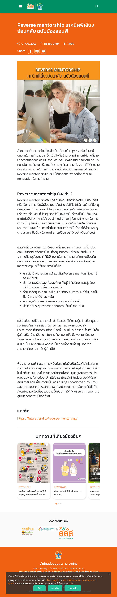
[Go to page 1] (56, 503)
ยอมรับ (55, 588)
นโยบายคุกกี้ (52, 580)
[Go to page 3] (60, 503)
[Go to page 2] (58, 503)
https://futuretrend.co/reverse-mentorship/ (47, 418)
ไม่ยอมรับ (73, 588)
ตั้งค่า (72, 583)
